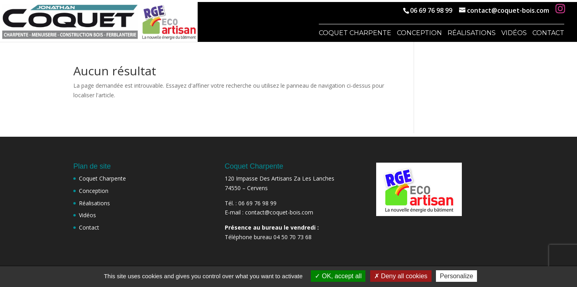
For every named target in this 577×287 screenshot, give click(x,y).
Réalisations (471, 33)
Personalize (456, 276)
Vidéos (514, 33)
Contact (548, 33)
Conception (419, 33)
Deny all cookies (401, 276)
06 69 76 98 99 (431, 10)
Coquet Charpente (355, 33)
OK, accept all (338, 276)
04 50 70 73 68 (292, 237)
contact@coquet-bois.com (279, 212)
